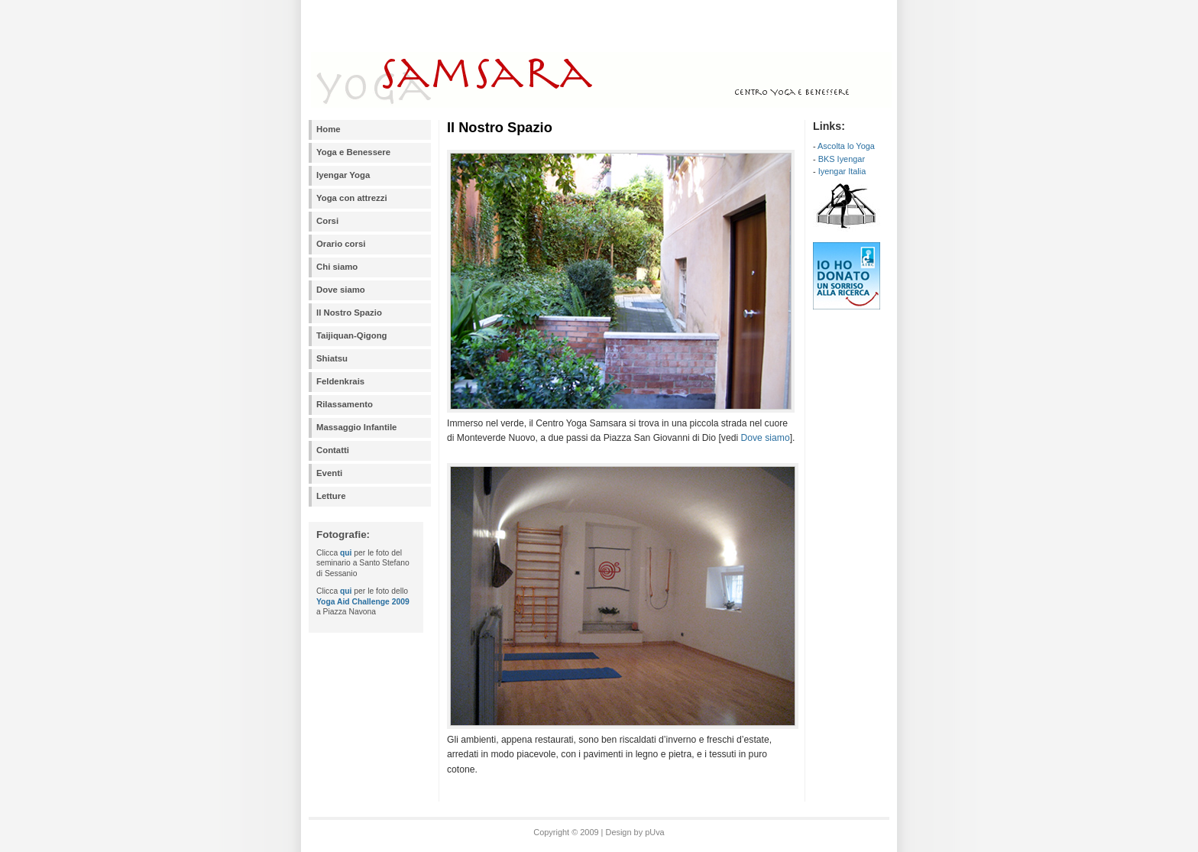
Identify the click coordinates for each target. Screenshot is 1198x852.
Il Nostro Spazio (349, 312)
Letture (331, 496)
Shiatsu (332, 358)
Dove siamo (340, 289)
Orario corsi (340, 243)
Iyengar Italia (842, 171)
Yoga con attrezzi (351, 197)
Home (328, 129)
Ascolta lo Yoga (846, 146)
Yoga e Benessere (353, 152)
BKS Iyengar (841, 159)
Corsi (327, 220)
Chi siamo (337, 266)
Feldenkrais (340, 381)
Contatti (332, 450)
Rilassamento (344, 404)
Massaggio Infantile (356, 427)
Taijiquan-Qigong (351, 335)
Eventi (329, 473)
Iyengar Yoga (343, 175)
